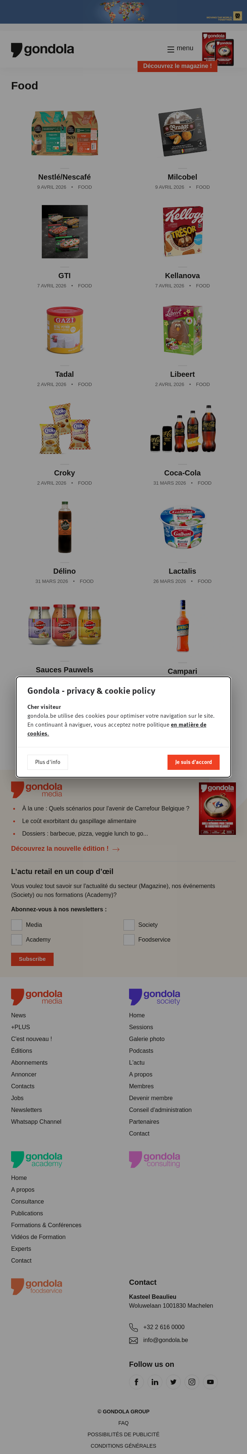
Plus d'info (47, 762)
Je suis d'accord (193, 762)
